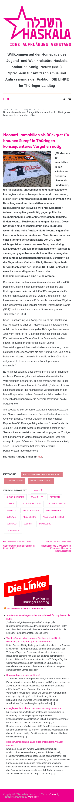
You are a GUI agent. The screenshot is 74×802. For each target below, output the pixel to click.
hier (39, 456)
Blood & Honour (15, 497)
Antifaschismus (14, 481)
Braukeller (37, 497)
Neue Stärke (29, 517)
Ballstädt (39, 490)
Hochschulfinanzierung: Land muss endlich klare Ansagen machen (34, 744)
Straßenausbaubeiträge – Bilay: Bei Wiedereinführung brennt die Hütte (38, 617)
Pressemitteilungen (41, 481)
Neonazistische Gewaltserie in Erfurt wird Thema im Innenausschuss (54, 546)
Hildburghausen (57, 504)
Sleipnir (28, 524)
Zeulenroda (13, 530)
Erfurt (10, 504)
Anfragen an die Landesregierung (41, 474)
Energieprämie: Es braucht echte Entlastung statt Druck (33, 708)
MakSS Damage (53, 510)
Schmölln (12, 524)
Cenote (53, 794)
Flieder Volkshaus (31, 504)
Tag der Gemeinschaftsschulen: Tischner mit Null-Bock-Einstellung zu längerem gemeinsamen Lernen (33, 640)
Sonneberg (45, 524)
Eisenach (55, 497)
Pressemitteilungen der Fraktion (26, 609)
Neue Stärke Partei (53, 517)
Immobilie (11, 510)
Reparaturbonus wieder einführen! (23, 675)
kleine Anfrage (31, 510)
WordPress (33, 797)
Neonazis (11, 517)
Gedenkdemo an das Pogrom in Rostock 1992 (20, 545)
